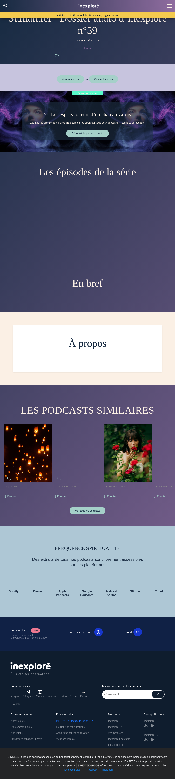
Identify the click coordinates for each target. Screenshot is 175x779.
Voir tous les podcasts (87, 510)
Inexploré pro (115, 744)
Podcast (84, 694)
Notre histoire (17, 720)
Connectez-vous (103, 79)
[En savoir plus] (72, 769)
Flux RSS (15, 704)
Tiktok (74, 696)
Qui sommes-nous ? (21, 726)
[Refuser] (107, 769)
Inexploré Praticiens (119, 738)
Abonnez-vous (70, 79)
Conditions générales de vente (72, 732)
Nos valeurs (16, 732)
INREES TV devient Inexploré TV (75, 720)
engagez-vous (110, 15)
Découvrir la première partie (87, 133)
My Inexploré (115, 732)
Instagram (15, 696)
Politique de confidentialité (70, 726)
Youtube (40, 694)
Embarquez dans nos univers (26, 738)
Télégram (28, 694)
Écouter (12, 496)
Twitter (63, 696)
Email (133, 632)
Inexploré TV (115, 726)
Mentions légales (65, 738)
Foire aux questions (85, 632)
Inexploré (113, 720)
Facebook (52, 696)
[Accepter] (92, 769)
